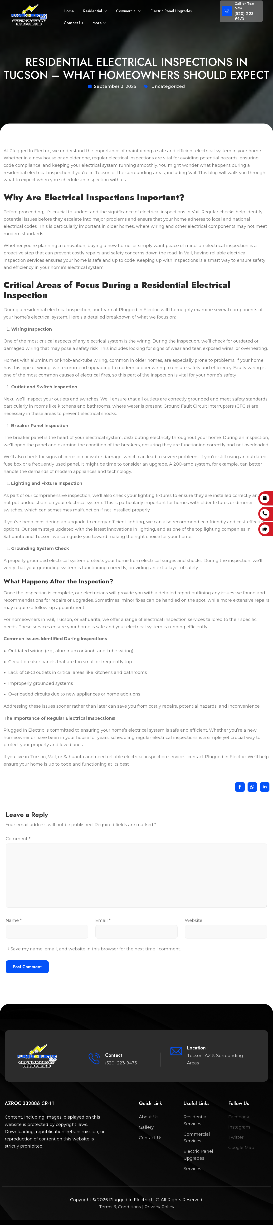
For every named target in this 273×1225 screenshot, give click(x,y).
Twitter (236, 1137)
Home (69, 11)
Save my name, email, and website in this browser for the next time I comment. (95, 949)
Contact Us (73, 23)
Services (192, 1168)
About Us (149, 1117)
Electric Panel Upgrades (171, 11)
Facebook (238, 1117)
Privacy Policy (159, 1207)
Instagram (239, 1127)
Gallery (146, 1127)
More (99, 23)
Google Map (241, 1147)
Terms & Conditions (120, 1207)
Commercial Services (197, 1138)
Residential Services (196, 1120)
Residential (95, 11)
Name (14, 920)
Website (193, 920)
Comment (18, 838)
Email (103, 920)
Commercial (128, 11)
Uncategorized (168, 86)
